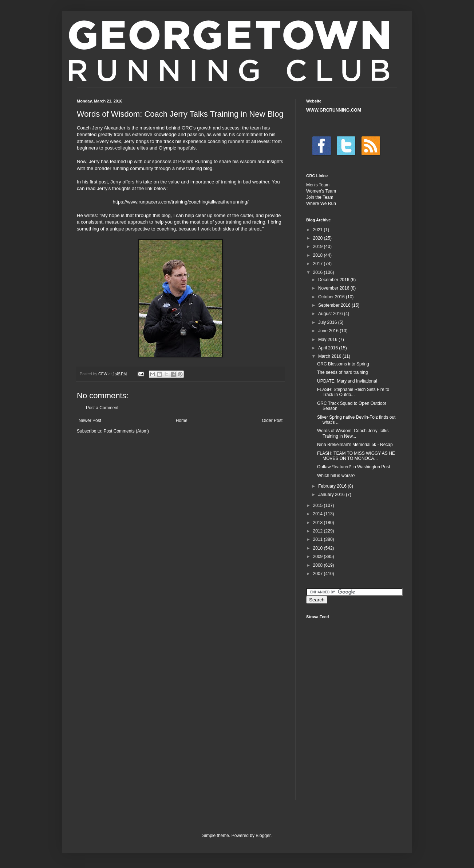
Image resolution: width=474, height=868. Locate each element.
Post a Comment (102, 407)
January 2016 (332, 494)
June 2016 (329, 330)
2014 (318, 513)
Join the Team (319, 197)
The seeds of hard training (342, 372)
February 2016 (333, 486)
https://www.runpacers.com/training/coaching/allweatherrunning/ (180, 202)
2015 (318, 505)
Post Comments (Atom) (126, 431)
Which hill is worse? (336, 475)
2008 (318, 565)
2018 (318, 255)
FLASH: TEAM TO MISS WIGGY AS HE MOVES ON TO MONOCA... (356, 456)
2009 (318, 556)
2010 (318, 548)
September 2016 (335, 305)
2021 (318, 229)
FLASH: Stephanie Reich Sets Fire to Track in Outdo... (353, 392)
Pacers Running (195, 161)
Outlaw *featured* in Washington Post (353, 466)
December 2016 (334, 279)
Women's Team (321, 191)
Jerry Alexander (109, 128)
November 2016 (334, 288)
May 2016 (328, 339)
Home (181, 420)
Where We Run (321, 203)
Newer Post (90, 420)
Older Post (272, 420)
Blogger (263, 835)
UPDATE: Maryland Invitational (347, 381)
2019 (318, 246)
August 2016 (331, 313)
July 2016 (328, 322)
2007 (318, 573)
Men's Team (317, 184)
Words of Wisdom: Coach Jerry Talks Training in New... (352, 433)
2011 (318, 539)
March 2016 (330, 356)
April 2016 (328, 347)
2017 (318, 263)
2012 (318, 531)
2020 (318, 238)
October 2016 (332, 296)
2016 (318, 272)
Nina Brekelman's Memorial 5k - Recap (355, 444)
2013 (318, 522)
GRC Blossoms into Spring (343, 364)
